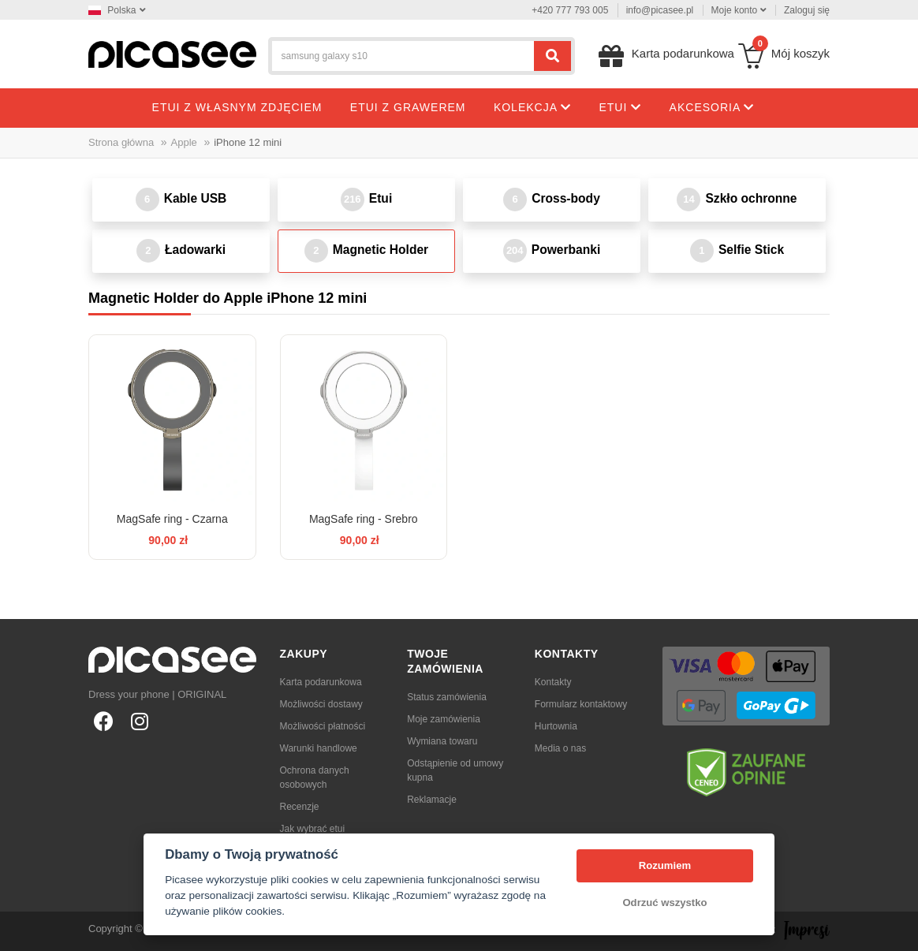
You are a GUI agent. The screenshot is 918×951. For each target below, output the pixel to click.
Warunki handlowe (318, 748)
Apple (184, 142)
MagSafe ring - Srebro (363, 519)
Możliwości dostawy (321, 704)
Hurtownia (556, 726)
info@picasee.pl (660, 10)
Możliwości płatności (323, 726)
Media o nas (560, 748)
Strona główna (121, 142)
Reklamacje (432, 799)
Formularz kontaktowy (581, 704)
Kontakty (553, 682)
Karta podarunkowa (321, 682)
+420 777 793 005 (570, 10)
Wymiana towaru (442, 741)
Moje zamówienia (443, 719)
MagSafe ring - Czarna (172, 519)
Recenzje (299, 806)
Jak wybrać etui (312, 828)
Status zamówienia (447, 697)
